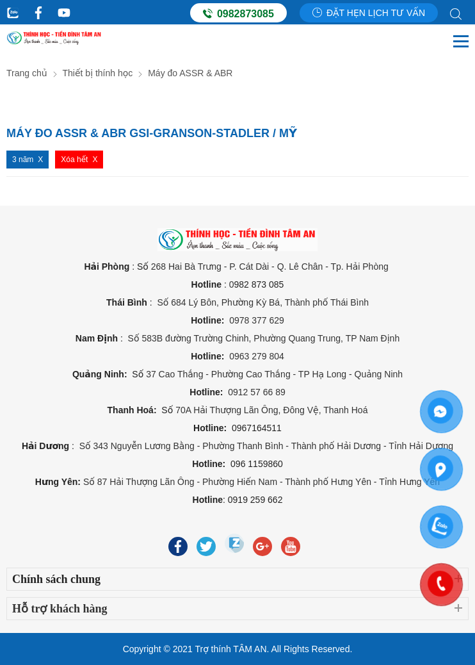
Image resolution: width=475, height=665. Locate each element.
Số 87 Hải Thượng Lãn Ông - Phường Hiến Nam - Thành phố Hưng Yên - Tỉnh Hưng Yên (261, 482)
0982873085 (238, 13)
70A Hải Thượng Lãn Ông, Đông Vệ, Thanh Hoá (271, 410)
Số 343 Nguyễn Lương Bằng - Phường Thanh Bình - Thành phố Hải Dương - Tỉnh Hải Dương (266, 446)
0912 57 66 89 (257, 392)
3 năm (22, 159)
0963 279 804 (256, 356)
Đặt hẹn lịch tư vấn (368, 13)
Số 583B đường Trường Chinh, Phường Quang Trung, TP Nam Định (262, 338)
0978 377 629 (256, 320)
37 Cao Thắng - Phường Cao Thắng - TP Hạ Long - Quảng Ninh (274, 374)
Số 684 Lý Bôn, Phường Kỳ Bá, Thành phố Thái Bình (263, 302)
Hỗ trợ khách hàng (60, 608)
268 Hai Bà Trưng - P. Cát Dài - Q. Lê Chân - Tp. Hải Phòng (271, 266)
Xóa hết (74, 159)
